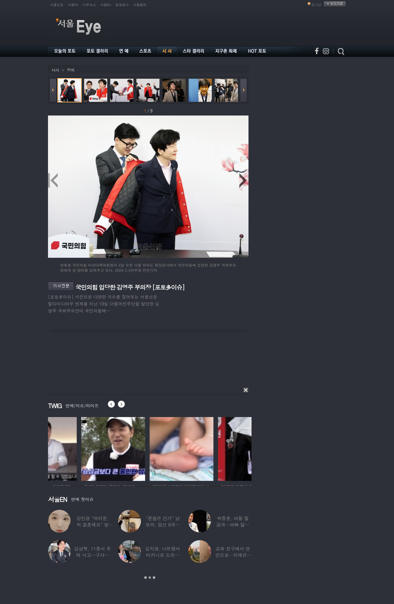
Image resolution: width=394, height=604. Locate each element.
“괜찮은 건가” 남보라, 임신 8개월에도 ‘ (163, 524)
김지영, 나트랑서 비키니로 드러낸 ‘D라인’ (162, 554)
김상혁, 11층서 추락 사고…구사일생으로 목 (92, 554)
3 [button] (154, 577)
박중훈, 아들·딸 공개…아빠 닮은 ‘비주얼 (232, 524)
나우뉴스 (89, 4)
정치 (70, 70)
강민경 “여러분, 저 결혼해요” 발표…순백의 (93, 524)
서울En (105, 4)
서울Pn (73, 4)
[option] (80, 448)
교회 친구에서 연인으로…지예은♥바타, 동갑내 (232, 554)
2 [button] (150, 577)
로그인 (316, 4)
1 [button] (145, 577)
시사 (55, 70)
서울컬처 (139, 4)
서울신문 (56, 4)
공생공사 (122, 4)
